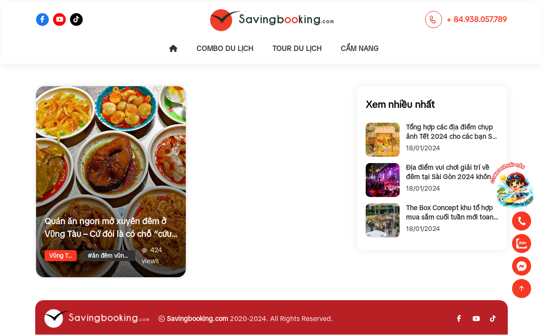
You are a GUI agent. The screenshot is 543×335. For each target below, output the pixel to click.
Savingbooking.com (197, 318)
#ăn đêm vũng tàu (111, 255)
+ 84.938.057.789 (476, 19)
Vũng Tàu (62, 255)
